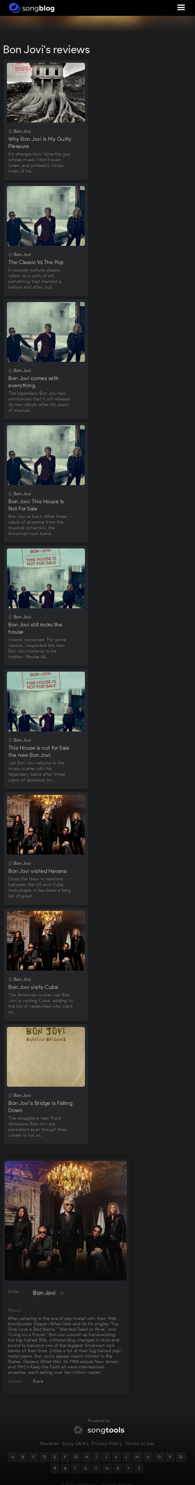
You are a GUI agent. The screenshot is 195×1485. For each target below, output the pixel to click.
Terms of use (140, 1446)
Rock (38, 1381)
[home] (30, 8)
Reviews (49, 1446)
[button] (181, 8)
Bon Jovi (44, 1292)
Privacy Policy (107, 1446)
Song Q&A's (75, 1446)
